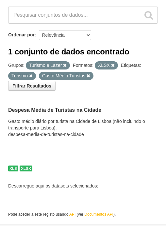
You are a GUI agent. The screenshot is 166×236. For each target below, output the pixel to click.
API (72, 214)
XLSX (26, 168)
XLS (13, 168)
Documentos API (98, 214)
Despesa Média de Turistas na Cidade (54, 110)
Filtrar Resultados (31, 85)
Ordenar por (21, 34)
